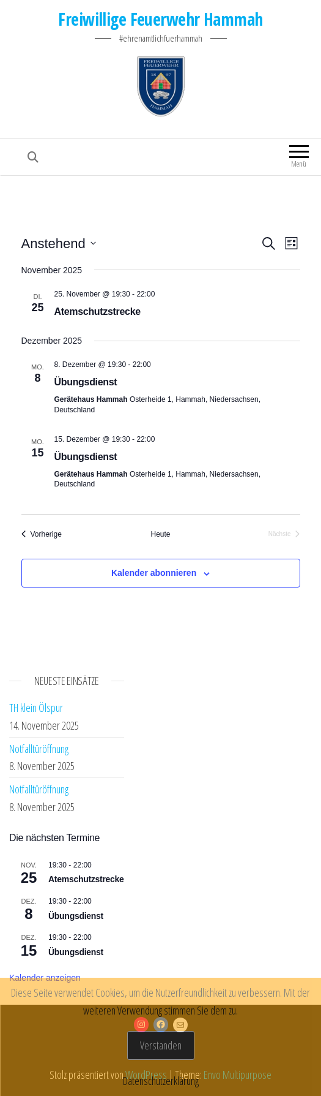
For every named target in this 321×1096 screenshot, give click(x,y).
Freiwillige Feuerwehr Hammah (160, 19)
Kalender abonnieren (153, 573)
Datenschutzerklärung (161, 1080)
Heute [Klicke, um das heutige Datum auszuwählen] (160, 534)
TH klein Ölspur (36, 707)
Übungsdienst (85, 382)
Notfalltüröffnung (38, 748)
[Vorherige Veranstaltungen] (41, 534)
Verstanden (161, 1045)
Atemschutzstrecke (97, 311)
